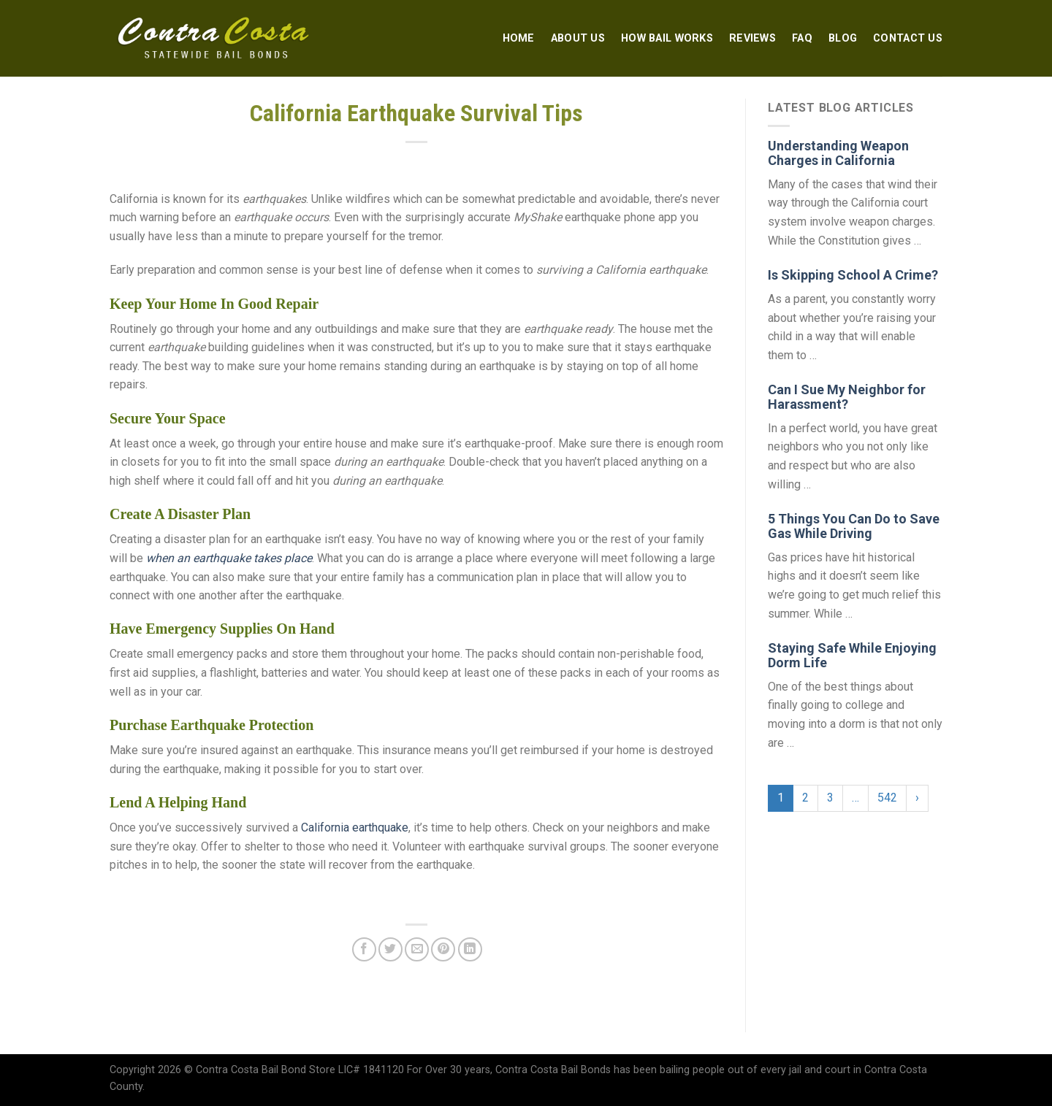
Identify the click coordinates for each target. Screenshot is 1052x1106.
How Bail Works (667, 38)
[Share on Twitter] (390, 949)
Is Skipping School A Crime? (853, 275)
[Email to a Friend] (417, 949)
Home (519, 38)
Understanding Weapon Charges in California (838, 153)
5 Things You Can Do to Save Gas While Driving (853, 526)
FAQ (802, 38)
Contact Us (907, 38)
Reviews (752, 38)
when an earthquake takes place (229, 558)
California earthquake (354, 827)
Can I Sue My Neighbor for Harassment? (847, 397)
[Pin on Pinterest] (443, 949)
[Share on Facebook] (364, 949)
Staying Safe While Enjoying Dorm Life (852, 655)
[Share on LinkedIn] (470, 949)
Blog (842, 38)
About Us (578, 38)
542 (887, 797)
